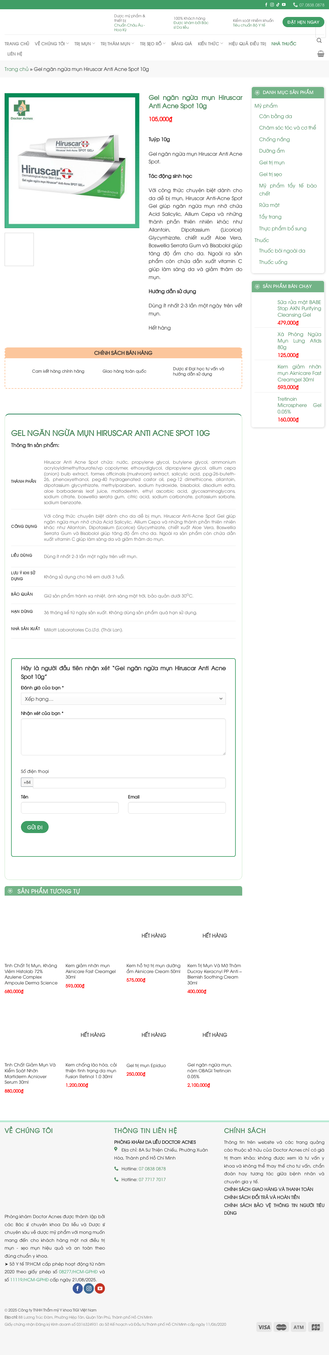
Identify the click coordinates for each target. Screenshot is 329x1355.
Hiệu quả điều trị (247, 43)
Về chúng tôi (52, 43)
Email (133, 796)
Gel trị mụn (272, 162)
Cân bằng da (275, 116)
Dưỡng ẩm (272, 150)
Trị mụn (84, 43)
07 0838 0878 (152, 1168)
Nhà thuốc (283, 43)
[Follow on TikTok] (278, 5)
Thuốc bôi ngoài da (282, 250)
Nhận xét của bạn (42, 713)
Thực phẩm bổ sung (283, 228)
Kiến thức (210, 43)
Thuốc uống (273, 261)
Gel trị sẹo (270, 173)
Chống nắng (274, 139)
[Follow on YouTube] (284, 5)
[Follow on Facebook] (266, 5)
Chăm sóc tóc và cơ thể (287, 127)
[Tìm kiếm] (319, 41)
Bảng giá (181, 43)
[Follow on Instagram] (272, 5)
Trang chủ (17, 43)
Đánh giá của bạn (42, 687)
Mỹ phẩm (266, 105)
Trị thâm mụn (117, 43)
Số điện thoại (35, 771)
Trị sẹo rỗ (153, 43)
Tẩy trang (270, 216)
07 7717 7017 (152, 1179)
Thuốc (262, 239)
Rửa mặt (269, 204)
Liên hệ (14, 53)
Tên (24, 796)
